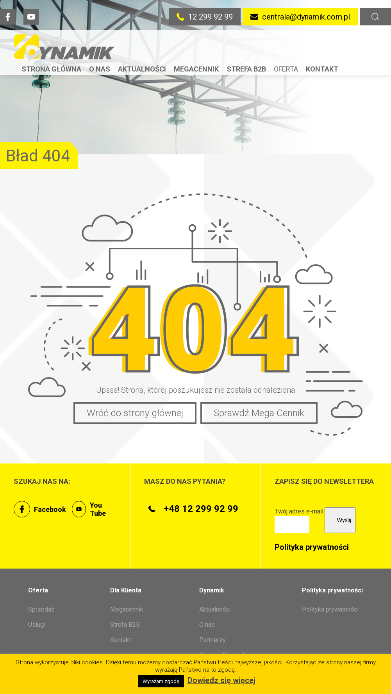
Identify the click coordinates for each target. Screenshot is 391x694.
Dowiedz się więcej (221, 680)
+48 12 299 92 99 (191, 509)
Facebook (40, 509)
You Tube (89, 509)
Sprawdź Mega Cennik (259, 413)
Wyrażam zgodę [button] (161, 681)
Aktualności (142, 69)
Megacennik (196, 69)
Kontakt (322, 69)
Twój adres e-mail (299, 518)
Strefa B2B (246, 69)
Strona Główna (51, 69)
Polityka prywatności (312, 547)
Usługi (36, 624)
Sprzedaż (41, 609)
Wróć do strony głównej (135, 413)
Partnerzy (212, 640)
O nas (99, 69)
